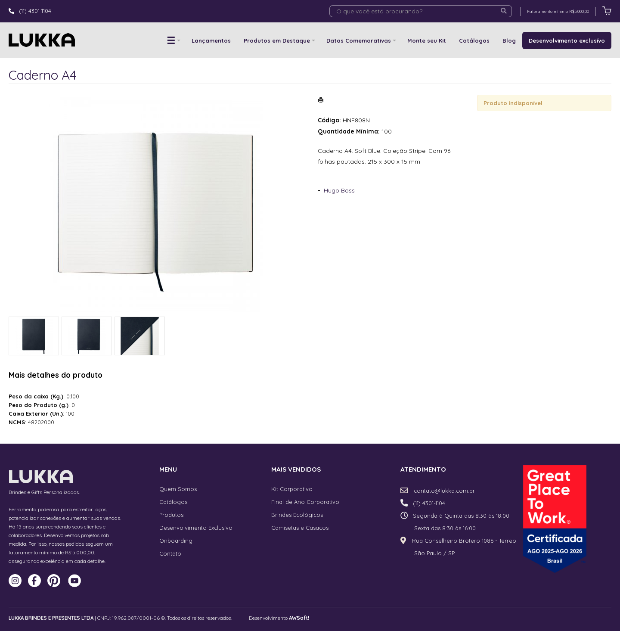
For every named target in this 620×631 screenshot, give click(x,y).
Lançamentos (211, 40)
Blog (509, 40)
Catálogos (474, 40)
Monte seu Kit (426, 40)
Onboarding (175, 540)
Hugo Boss (339, 190)
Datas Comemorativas (358, 40)
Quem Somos (178, 488)
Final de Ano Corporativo (305, 501)
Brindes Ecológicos (297, 514)
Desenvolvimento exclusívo (567, 40)
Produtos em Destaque (277, 40)
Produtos (171, 514)
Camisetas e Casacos (300, 527)
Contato (170, 553)
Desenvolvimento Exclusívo (195, 527)
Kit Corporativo (292, 488)
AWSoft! (299, 618)
